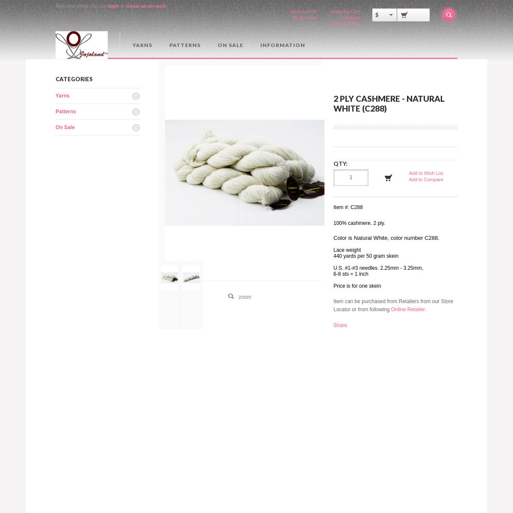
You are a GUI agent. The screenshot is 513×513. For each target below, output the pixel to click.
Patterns (184, 45)
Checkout (350, 17)
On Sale (230, 45)
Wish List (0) (304, 11)
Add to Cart (388, 178)
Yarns (142, 45)
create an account (146, 6)
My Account (304, 17)
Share (340, 325)
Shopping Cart (345, 11)
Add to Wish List (426, 173)
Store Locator (345, 23)
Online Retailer (408, 310)
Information (282, 45)
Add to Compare (426, 179)
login (113, 6)
